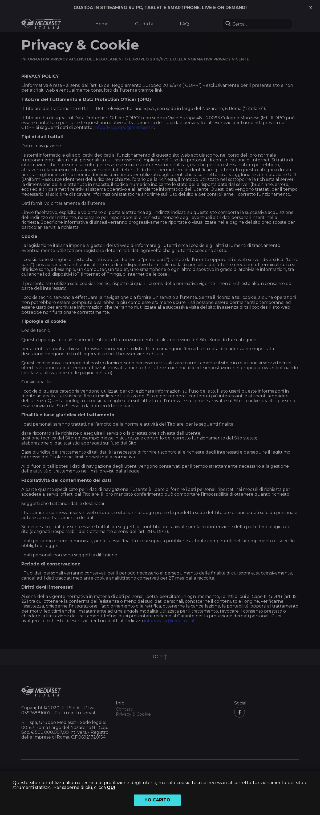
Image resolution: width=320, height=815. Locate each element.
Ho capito (157, 799)
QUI (111, 787)
